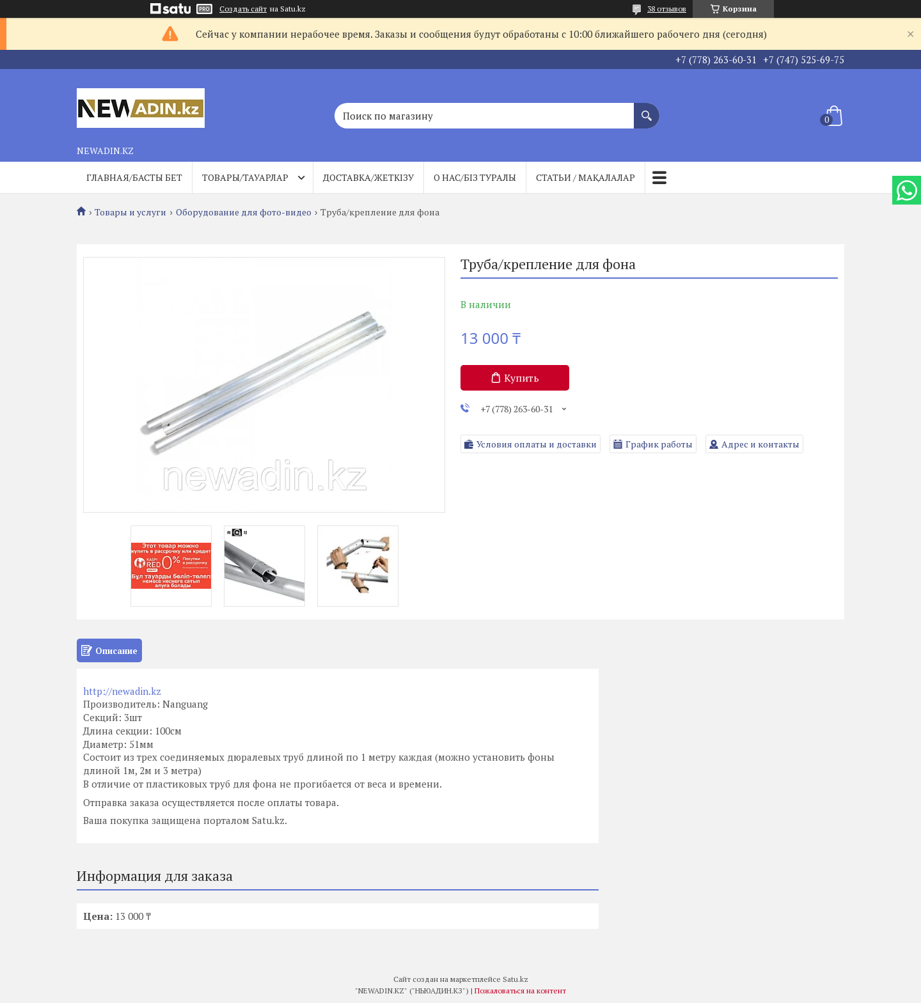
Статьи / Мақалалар (585, 177)
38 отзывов (666, 8)
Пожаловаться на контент (520, 990)
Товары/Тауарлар (245, 177)
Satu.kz (515, 979)
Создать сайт (243, 8)
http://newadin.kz (122, 691)
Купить (521, 378)
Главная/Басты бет (134, 177)
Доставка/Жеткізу (368, 177)
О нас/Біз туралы (475, 177)
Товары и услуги (130, 212)
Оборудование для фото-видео (243, 212)
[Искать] (646, 109)
